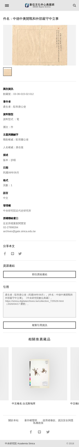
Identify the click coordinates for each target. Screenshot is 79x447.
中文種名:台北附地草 (23, 403)
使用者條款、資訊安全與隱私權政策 (53, 421)
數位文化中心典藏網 (39, 5)
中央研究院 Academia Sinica (20, 443)
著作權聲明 (30, 420)
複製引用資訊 (39, 325)
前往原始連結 (39, 274)
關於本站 (13, 420)
